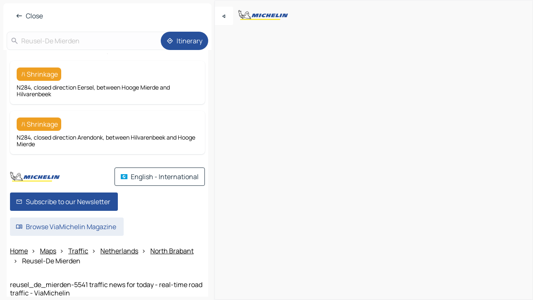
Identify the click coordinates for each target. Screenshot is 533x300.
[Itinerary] (184, 41)
